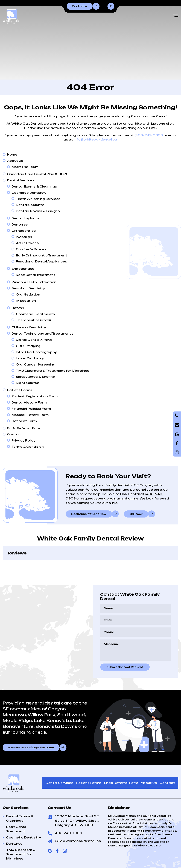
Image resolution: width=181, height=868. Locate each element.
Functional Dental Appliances (41, 261)
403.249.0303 (68, 815)
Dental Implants (25, 218)
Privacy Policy (23, 440)
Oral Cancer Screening (35, 364)
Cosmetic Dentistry (28, 192)
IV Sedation (26, 300)
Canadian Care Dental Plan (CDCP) (37, 174)
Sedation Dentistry (28, 288)
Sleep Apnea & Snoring (35, 376)
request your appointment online (110, 498)
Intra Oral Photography (36, 352)
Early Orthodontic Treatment (41, 255)
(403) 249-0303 (149, 135)
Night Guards (27, 383)
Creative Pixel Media (112, 861)
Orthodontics (23, 230)
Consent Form (24, 421)
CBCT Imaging (28, 346)
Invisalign (24, 237)
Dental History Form (29, 402)
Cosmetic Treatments (35, 314)
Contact (14, 434)
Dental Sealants (30, 205)
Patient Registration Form (34, 396)
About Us (15, 160)
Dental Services (21, 180)
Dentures (19, 224)
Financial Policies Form (31, 408)
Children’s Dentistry (28, 327)
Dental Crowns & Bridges (38, 211)
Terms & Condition (27, 446)
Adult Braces (27, 243)
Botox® (17, 308)
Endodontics (22, 268)
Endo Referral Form (24, 428)
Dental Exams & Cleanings (34, 186)
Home (12, 154)
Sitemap (161, 856)
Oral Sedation (28, 294)
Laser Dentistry (30, 358)
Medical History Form (30, 415)
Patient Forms (19, 390)
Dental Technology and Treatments (42, 333)
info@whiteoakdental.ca (95, 139)
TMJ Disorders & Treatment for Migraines (52, 370)
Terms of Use (139, 856)
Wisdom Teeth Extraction (33, 282)
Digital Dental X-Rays (34, 339)
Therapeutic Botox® (33, 320)
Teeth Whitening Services (38, 199)
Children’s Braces (31, 249)
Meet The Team (24, 167)
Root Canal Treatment (36, 275)
